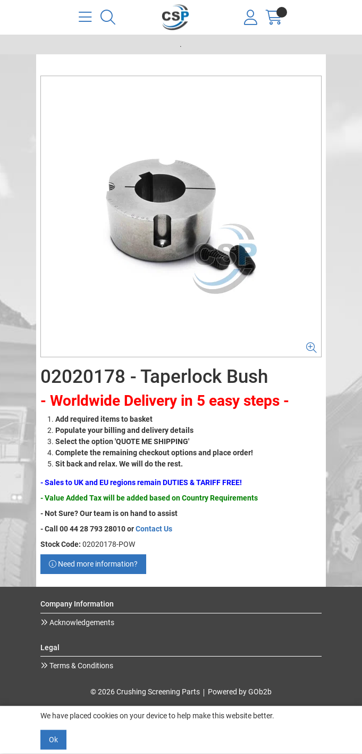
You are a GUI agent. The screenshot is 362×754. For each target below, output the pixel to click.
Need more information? (93, 564)
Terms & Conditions (80, 665)
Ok (53, 739)
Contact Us (154, 528)
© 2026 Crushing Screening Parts (145, 691)
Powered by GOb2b (240, 691)
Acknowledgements (81, 622)
